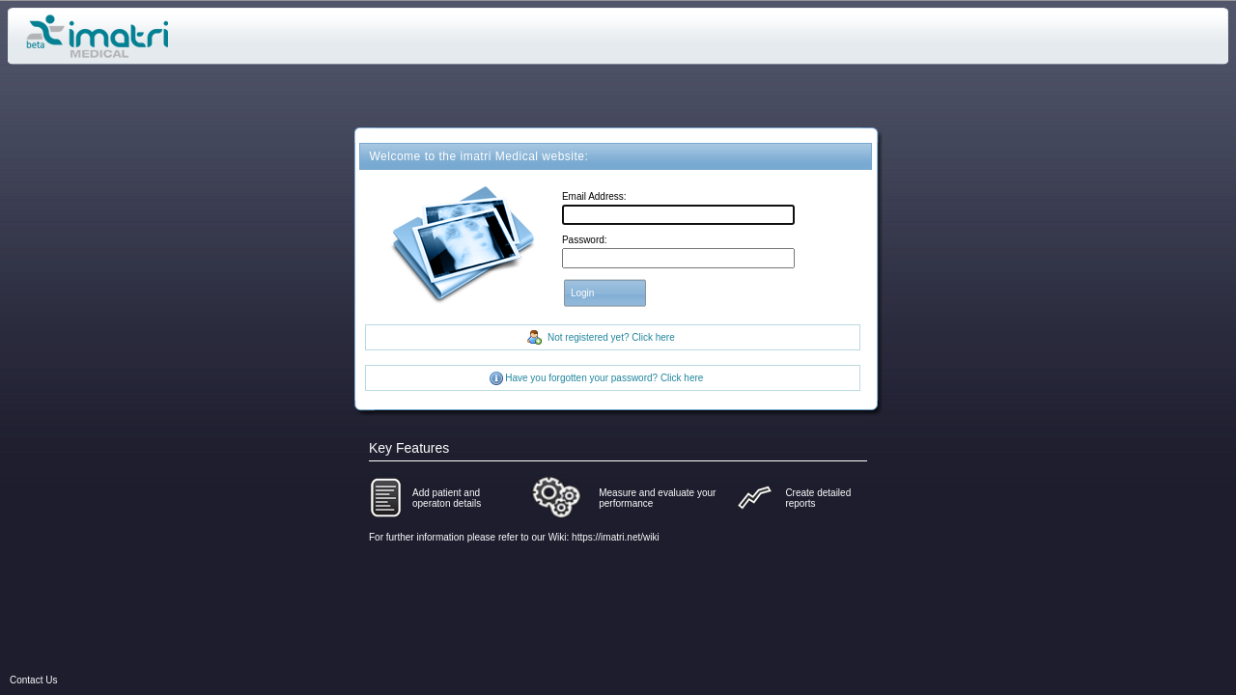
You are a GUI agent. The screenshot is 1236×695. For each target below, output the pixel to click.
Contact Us (33, 680)
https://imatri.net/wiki (616, 537)
